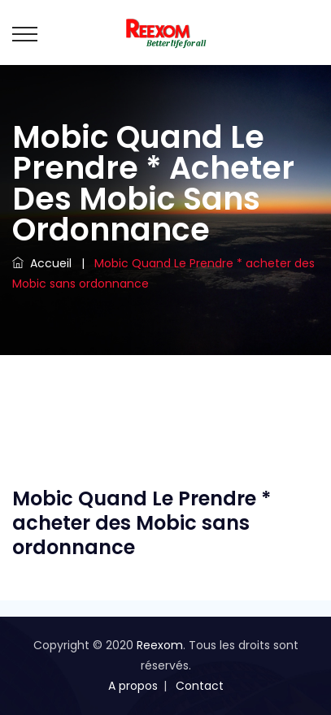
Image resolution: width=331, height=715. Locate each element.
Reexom (160, 645)
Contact (200, 686)
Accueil (42, 263)
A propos (133, 686)
